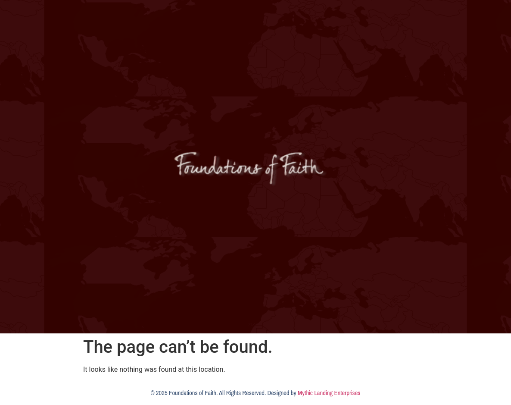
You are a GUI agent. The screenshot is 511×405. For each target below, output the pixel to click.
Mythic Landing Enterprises (329, 393)
